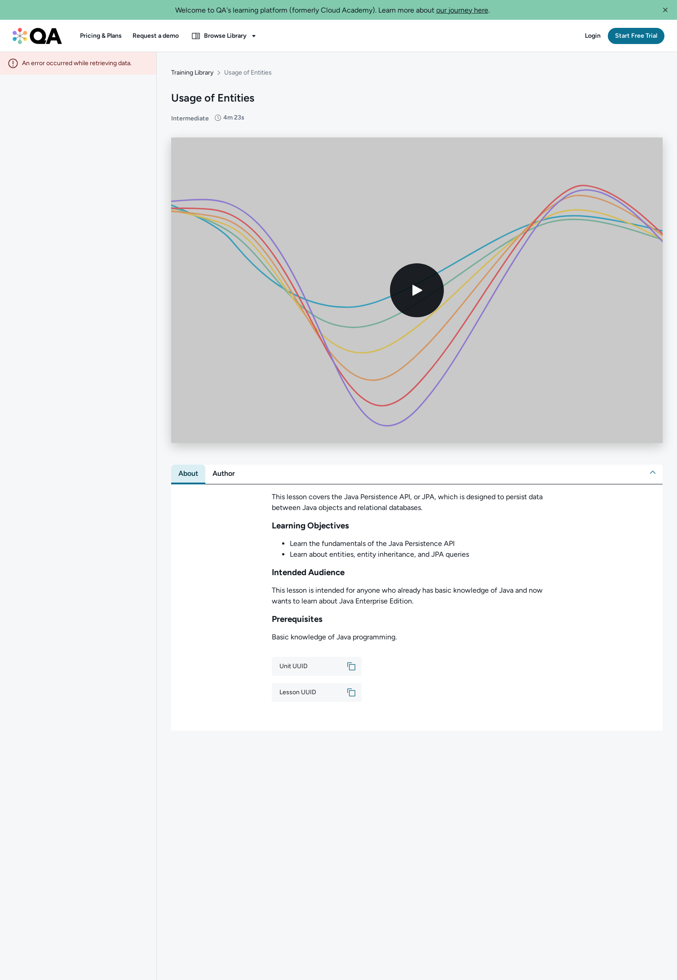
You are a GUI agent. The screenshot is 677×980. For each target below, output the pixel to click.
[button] (665, 10)
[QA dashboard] (37, 36)
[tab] (188, 469)
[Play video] (417, 286)
